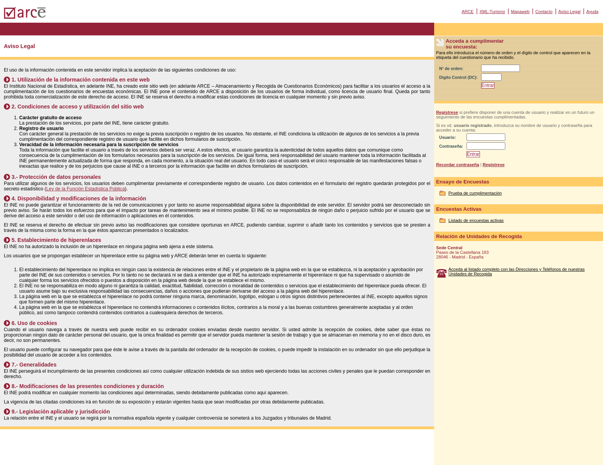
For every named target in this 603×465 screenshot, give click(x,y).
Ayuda (592, 11)
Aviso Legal (569, 11)
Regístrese (447, 112)
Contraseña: (451, 146)
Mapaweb (520, 11)
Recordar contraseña (457, 164)
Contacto (544, 11)
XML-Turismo (492, 11)
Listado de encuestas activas (476, 220)
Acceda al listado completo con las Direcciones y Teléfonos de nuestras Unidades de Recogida (516, 271)
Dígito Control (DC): (458, 77)
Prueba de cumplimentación (475, 193)
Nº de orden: (451, 68)
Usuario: (447, 137)
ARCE (467, 11)
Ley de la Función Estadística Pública (85, 189)
